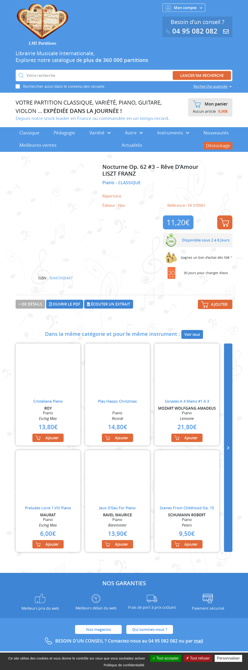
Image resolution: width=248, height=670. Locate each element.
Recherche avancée (210, 86)
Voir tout (192, 334)
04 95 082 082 (192, 31)
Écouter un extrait (108, 304)
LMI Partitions (42, 43)
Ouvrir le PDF (64, 304)
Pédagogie (64, 133)
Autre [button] (134, 133)
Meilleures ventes (37, 145)
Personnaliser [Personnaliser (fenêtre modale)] (228, 658)
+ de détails (30, 304)
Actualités (132, 145)
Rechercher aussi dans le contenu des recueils (63, 86)
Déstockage (218, 146)
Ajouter (224, 222)
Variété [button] (100, 133)
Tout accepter (165, 658)
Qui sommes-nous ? (149, 629)
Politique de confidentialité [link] (124, 665)
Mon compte (183, 7)
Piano (109, 183)
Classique (29, 133)
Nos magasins (98, 629)
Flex (121, 205)
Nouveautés (216, 133)
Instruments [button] (173, 133)
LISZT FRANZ (119, 173)
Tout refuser (198, 658)
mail (198, 641)
